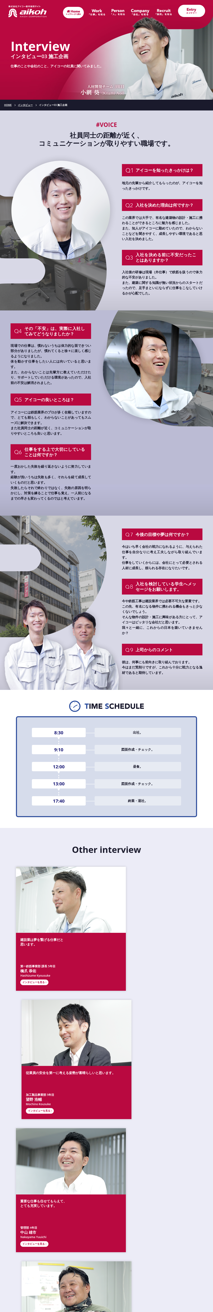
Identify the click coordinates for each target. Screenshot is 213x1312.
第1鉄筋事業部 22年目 (128, 1058)
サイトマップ (150, 1284)
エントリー (150, 1273)
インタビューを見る (33, 959)
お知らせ (63, 1273)
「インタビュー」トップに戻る (106, 1086)
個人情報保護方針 (106, 1294)
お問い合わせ (63, 1284)
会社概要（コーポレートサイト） (106, 1188)
